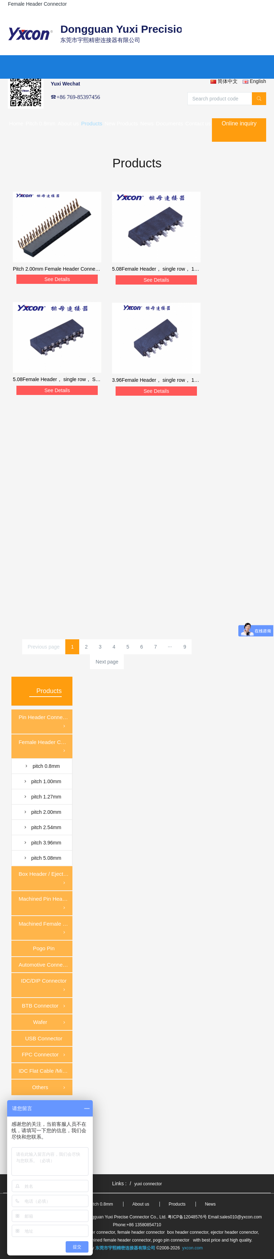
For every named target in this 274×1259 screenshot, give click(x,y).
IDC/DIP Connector (44, 986)
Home (16, 123)
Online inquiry (239, 123)
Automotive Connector (45, 965)
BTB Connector (44, 1006)
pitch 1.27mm (42, 797)
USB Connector (43, 1038)
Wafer (50, 1022)
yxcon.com (192, 1247)
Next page (107, 662)
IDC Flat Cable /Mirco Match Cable (45, 1071)
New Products (121, 123)
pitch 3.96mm (42, 843)
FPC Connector (44, 1055)
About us (68, 123)
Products (91, 123)
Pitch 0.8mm (40, 123)
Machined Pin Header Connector (45, 904)
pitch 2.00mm (42, 812)
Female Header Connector (45, 747)
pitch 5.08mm (42, 858)
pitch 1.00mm (42, 781)
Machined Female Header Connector (45, 929)
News (147, 123)
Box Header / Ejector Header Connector (45, 879)
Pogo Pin (44, 948)
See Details (57, 279)
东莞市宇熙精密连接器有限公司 (125, 1247)
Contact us (198, 123)
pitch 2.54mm (42, 827)
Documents (169, 123)
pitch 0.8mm (42, 766)
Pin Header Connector (45, 722)
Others (49, 1088)
